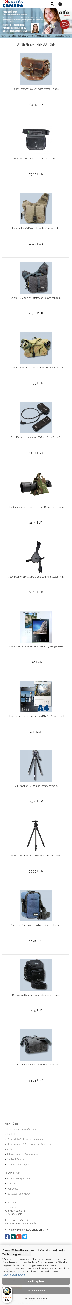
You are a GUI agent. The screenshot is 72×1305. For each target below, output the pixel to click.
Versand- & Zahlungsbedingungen (25, 1139)
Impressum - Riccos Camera (22, 1129)
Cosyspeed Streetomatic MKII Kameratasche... (36, 158)
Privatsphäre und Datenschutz (22, 1154)
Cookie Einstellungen (18, 1164)
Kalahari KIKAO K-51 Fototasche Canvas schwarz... (35, 298)
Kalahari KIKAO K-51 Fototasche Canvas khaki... (36, 228)
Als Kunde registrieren (18, 1178)
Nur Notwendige (36, 1290)
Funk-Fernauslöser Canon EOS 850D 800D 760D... (36, 437)
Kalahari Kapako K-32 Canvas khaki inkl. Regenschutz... (36, 367)
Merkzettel (12, 1188)
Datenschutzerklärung (13, 1274)
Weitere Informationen (36, 1298)
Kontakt (11, 1134)
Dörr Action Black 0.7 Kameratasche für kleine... (36, 995)
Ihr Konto (11, 1183)
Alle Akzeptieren (36, 1281)
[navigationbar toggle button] (68, 4)
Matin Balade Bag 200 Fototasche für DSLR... (36, 1064)
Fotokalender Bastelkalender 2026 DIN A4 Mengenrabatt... (36, 716)
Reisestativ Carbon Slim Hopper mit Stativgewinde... (36, 855)
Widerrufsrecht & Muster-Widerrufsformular (29, 1144)
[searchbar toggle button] (52, 4)
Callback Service (15, 1159)
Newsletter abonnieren (18, 1194)
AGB (9, 1149)
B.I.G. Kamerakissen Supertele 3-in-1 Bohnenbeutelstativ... (36, 507)
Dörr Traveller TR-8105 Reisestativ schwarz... (36, 786)
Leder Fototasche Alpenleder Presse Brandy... (36, 89)
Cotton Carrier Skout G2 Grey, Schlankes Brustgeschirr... (36, 577)
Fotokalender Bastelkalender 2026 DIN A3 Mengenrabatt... (36, 646)
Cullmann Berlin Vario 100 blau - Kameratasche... (36, 925)
